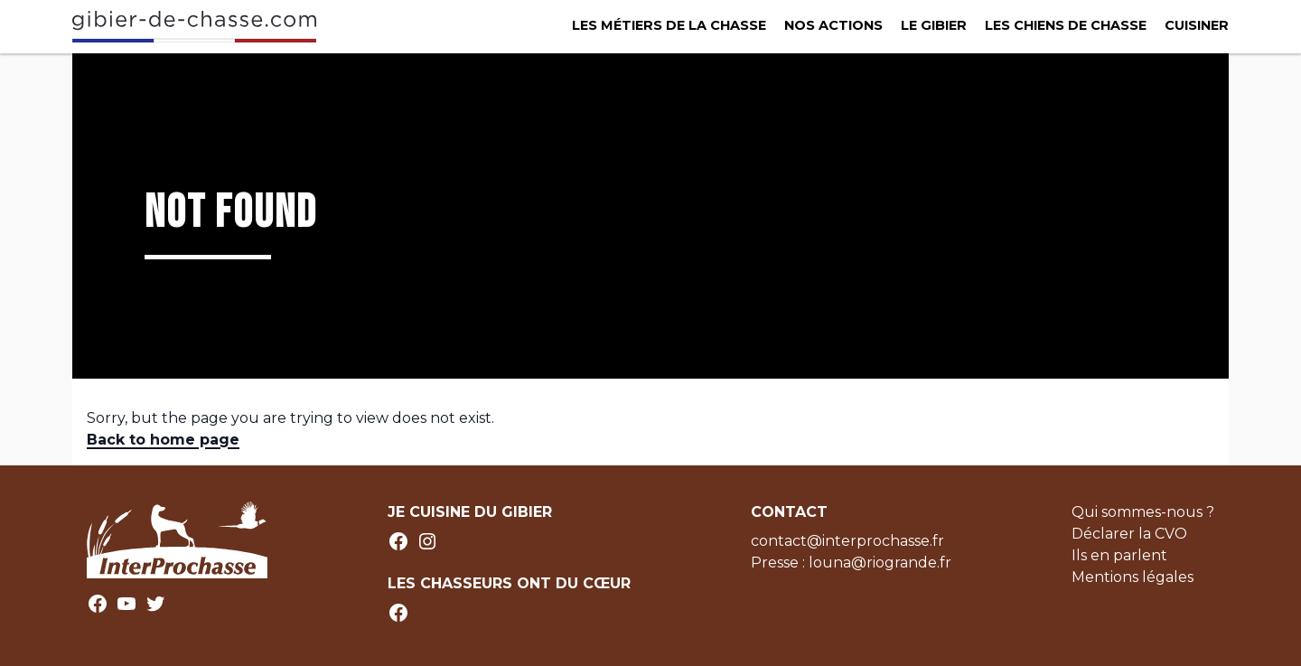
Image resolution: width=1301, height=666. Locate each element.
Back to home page (163, 439)
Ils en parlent (1119, 555)
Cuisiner (1197, 25)
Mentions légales (1132, 577)
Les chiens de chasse (1066, 25)
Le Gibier (934, 25)
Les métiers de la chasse (669, 25)
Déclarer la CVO (1129, 533)
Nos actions (833, 25)
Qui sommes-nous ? (1143, 512)
